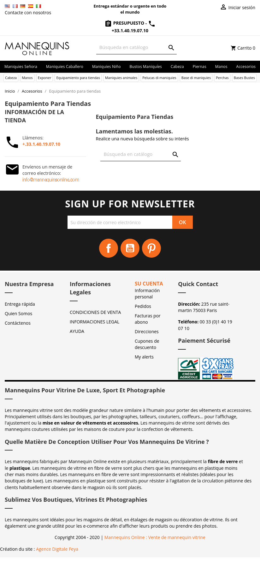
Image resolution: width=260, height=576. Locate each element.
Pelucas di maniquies (159, 77)
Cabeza (177, 66)
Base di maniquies (196, 77)
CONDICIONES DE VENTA (95, 312)
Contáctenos (18, 323)
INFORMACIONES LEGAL (94, 322)
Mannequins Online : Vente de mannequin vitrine (154, 537)
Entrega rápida (20, 304)
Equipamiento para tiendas (78, 77)
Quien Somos (18, 313)
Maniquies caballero (64, 66)
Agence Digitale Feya (57, 549)
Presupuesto (124, 23)
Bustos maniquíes (146, 66)
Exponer (44, 77)
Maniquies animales (121, 77)
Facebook (108, 248)
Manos (221, 66)
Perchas (222, 77)
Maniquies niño (106, 66)
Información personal (147, 293)
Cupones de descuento (147, 344)
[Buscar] (136, 47)
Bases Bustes (244, 77)
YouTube (130, 248)
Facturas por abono (148, 319)
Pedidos (143, 306)
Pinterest (151, 248)
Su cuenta (149, 283)
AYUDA (77, 331)
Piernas (199, 66)
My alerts (144, 357)
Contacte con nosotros (28, 12)
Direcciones (147, 331)
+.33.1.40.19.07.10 (41, 144)
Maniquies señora (20, 66)
